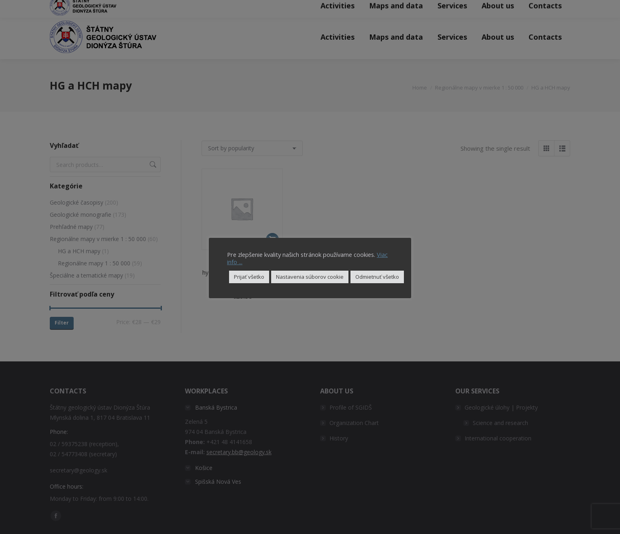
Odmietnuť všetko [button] (377, 276)
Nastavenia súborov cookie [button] (310, 276)
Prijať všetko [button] (249, 276)
